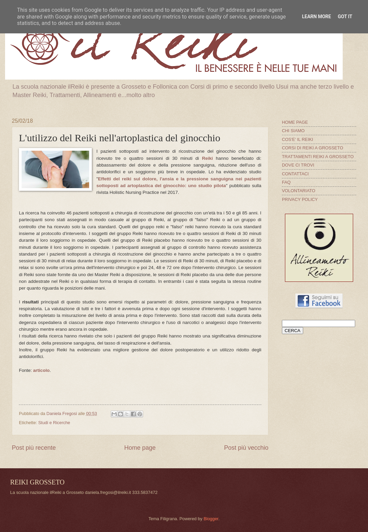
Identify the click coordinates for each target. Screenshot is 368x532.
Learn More (316, 16)
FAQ (286, 182)
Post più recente (34, 447)
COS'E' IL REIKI (297, 139)
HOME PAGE (295, 122)
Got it (345, 16)
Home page (140, 447)
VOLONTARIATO (298, 190)
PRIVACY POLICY (300, 199)
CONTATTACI (295, 173)
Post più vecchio (246, 447)
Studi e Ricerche (54, 422)
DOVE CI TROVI (298, 165)
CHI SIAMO (293, 130)
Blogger (211, 518)
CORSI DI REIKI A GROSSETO (312, 147)
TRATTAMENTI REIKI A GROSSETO (317, 156)
